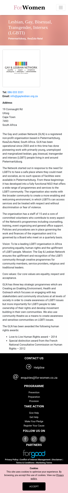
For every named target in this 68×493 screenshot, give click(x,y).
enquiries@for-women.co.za (39, 377)
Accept (34, 486)
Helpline (39, 367)
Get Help (34, 417)
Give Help (34, 413)
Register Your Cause (34, 425)
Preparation (34, 397)
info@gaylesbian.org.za (24, 96)
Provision (34, 401)
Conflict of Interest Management (35, 459)
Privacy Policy (11, 459)
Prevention (34, 392)
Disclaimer (57, 459)
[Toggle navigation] (60, 7)
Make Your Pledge (34, 421)
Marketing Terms (44, 462)
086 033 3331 (16, 92)
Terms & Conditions (25, 462)
